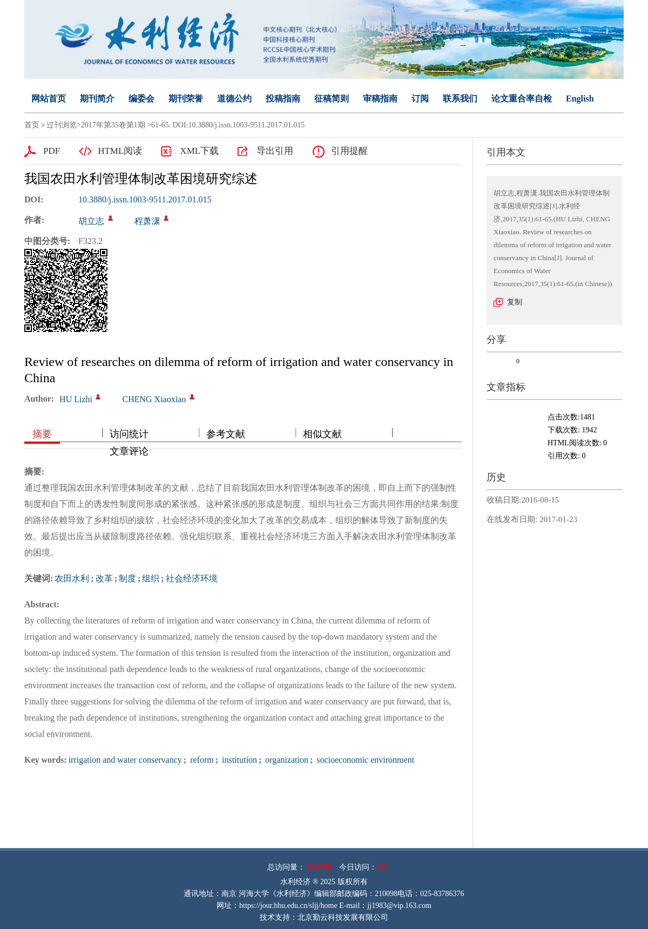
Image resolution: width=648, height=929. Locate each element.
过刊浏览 (61, 125)
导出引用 (274, 151)
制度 (127, 578)
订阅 (420, 98)
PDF (51, 151)
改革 (104, 578)
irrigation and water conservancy (125, 759)
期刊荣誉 (185, 98)
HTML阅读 (120, 151)
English (580, 98)
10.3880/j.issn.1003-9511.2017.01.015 (145, 199)
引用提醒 (349, 151)
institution (238, 759)
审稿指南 (380, 98)
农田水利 (72, 578)
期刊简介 (97, 98)
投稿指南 (283, 98)
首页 (31, 125)
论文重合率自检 (521, 98)
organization (285, 759)
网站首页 (48, 98)
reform (201, 759)
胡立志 (91, 221)
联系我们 (460, 98)
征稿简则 (331, 98)
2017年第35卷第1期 (113, 125)
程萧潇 (147, 221)
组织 (150, 578)
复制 (514, 302)
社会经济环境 (192, 578)
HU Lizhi (75, 399)
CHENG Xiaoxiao (154, 399)
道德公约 (234, 98)
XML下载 (199, 151)
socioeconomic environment (364, 759)
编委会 (141, 98)
